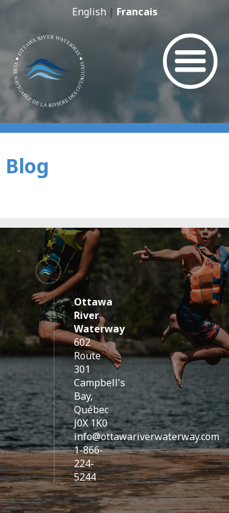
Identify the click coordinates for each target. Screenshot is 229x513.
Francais (137, 11)
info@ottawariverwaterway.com (146, 436)
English (89, 11)
